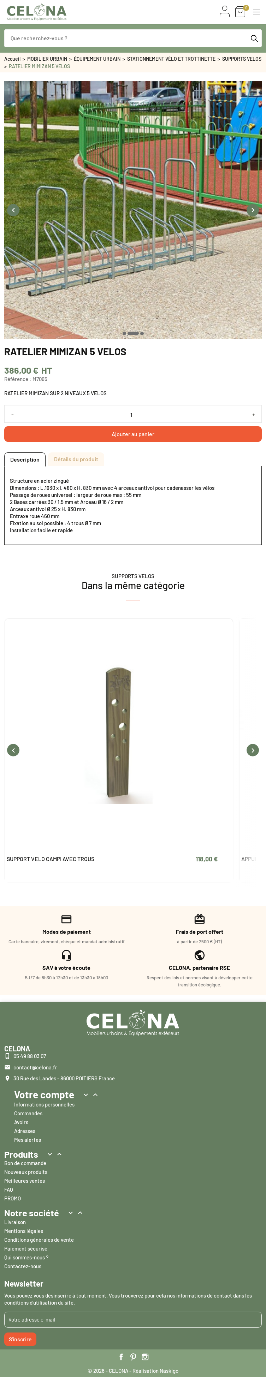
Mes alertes (27, 1139)
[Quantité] (133, 414)
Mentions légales (23, 1231)
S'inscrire (20, 1339)
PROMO (12, 1198)
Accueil (12, 59)
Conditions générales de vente (39, 1239)
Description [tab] (25, 459)
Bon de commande (25, 1163)
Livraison (15, 1222)
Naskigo (169, 1370)
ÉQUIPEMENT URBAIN (97, 59)
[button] (124, 333)
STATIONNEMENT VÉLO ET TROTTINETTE (171, 59)
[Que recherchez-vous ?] (133, 38)
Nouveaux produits (25, 1172)
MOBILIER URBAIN (47, 59)
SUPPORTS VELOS (241, 59)
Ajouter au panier (133, 434)
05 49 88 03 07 (29, 1056)
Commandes (28, 1113)
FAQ (8, 1189)
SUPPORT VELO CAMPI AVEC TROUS (50, 858)
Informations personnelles (44, 1104)
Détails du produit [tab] (76, 459)
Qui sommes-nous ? (26, 1257)
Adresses (24, 1131)
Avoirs (21, 1122)
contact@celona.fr (35, 1067)
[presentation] (13, 210)
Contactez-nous (22, 1266)
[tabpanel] (133, 505)
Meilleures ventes (24, 1180)
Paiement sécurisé (25, 1248)
